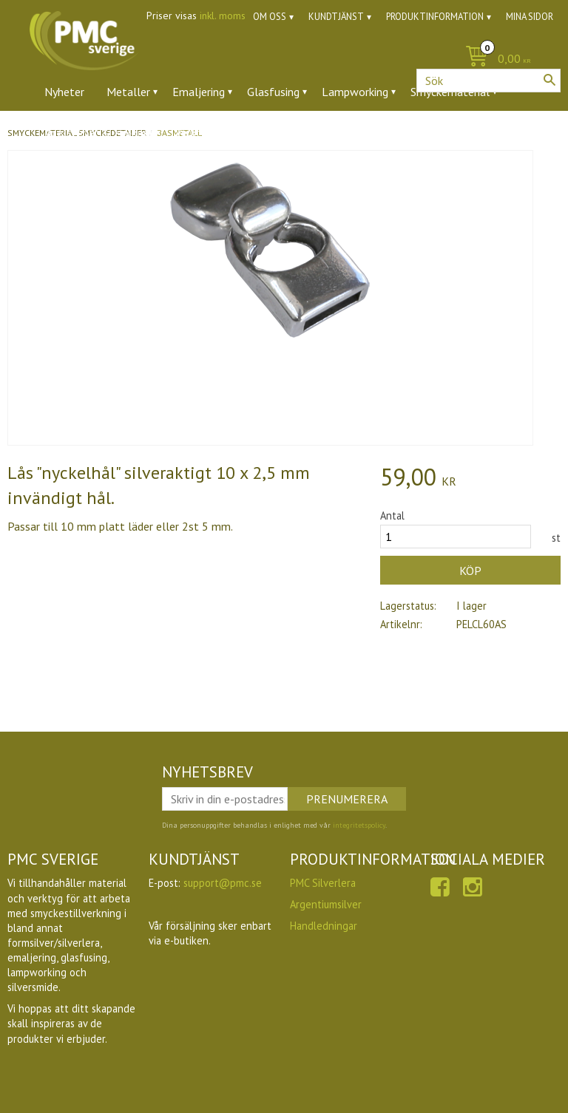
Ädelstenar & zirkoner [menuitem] (98, 132)
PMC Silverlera (323, 883)
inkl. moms (223, 15)
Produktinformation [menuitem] (435, 16)
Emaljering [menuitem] (198, 91)
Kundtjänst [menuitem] (336, 16)
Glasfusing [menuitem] (273, 91)
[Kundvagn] (284, 59)
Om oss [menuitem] (269, 16)
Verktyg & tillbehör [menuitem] (223, 132)
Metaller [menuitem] (128, 91)
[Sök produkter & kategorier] (488, 80)
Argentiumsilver (326, 904)
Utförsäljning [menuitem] (377, 132)
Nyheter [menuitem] (64, 91)
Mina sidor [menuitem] (529, 16)
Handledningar (323, 926)
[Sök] (549, 80)
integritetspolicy (359, 825)
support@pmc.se (222, 883)
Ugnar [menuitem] (307, 132)
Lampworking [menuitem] (355, 91)
